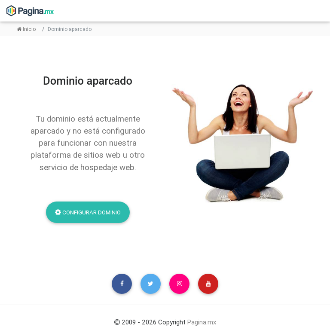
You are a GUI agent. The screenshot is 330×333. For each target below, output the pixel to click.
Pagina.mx (201, 322)
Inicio (26, 29)
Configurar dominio (88, 212)
